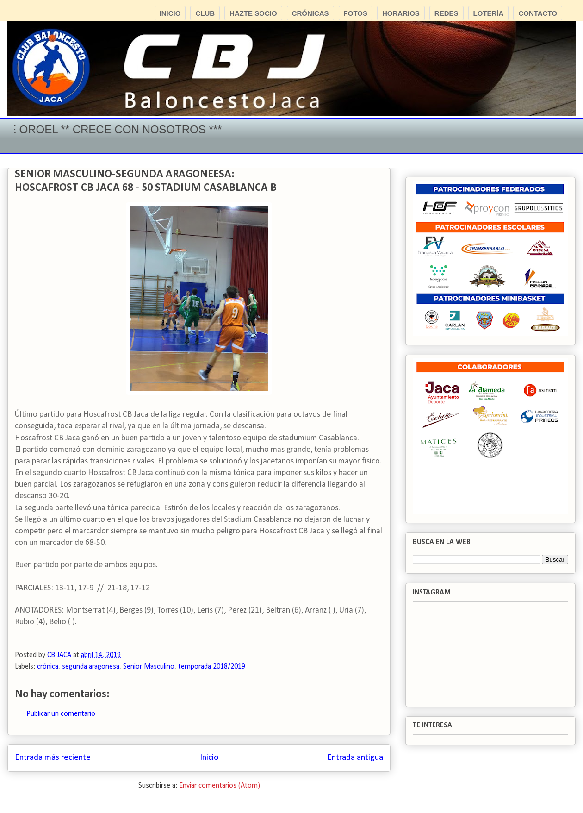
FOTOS (355, 13)
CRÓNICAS (310, 13)
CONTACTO (537, 13)
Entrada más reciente (53, 757)
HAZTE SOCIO (253, 13)
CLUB (205, 13)
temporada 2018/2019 (211, 666)
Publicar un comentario (60, 714)
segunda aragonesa (90, 666)
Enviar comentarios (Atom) (219, 785)
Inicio (209, 757)
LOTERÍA (488, 13)
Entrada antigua (355, 757)
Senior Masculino (148, 666)
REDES (446, 13)
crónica (47, 666)
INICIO (170, 13)
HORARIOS (401, 13)
